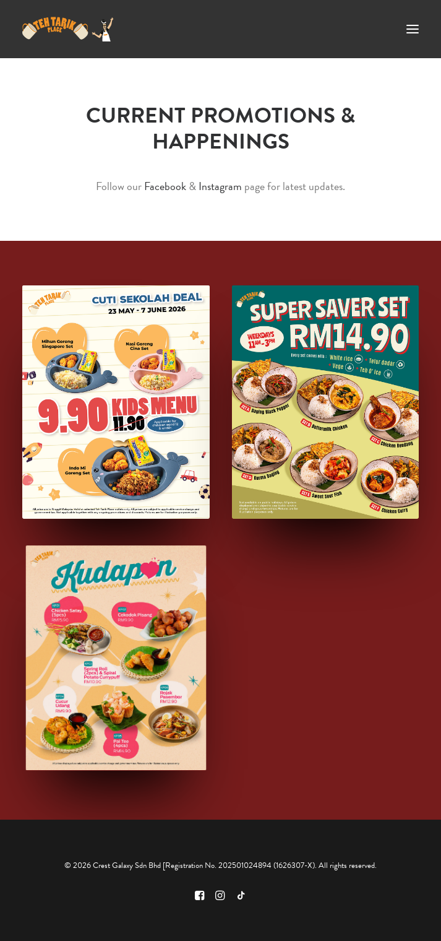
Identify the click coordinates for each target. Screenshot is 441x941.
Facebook (165, 186)
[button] (412, 29)
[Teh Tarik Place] (68, 29)
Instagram (220, 186)
